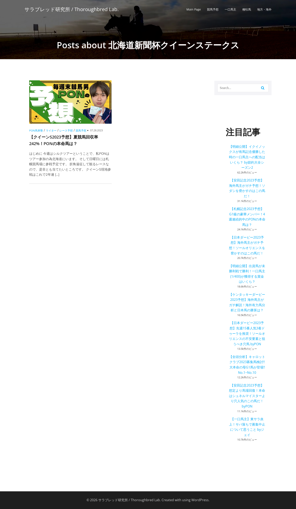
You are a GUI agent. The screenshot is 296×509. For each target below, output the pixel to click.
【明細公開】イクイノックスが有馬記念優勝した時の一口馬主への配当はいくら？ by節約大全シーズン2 (247, 157)
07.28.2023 (96, 130)
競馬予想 (213, 9)
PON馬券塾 (36, 130)
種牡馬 (246, 9)
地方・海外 (264, 9)
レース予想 (66, 130)
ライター (51, 130)
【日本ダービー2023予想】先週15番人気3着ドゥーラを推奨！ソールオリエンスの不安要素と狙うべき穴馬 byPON (247, 333)
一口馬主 (230, 9)
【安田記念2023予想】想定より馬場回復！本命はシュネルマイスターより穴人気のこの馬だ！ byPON (247, 396)
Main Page (193, 9)
